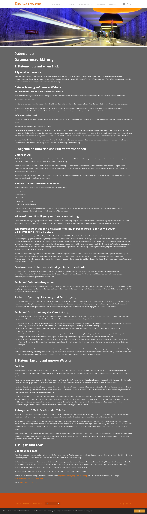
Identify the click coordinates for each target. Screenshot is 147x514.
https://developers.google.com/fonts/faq (72, 476)
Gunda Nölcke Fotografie (28, 4)
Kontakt (18, 504)
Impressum (27, 504)
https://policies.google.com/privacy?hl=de (29, 478)
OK (139, 511)
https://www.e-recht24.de (28, 482)
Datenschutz (38, 504)
